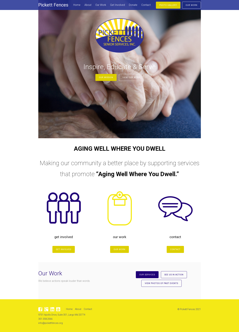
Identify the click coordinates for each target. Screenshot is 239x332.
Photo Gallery (168, 5)
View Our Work (131, 77)
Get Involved (117, 4)
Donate (133, 4)
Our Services (147, 275)
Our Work (100, 4)
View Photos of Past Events (161, 283)
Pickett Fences (53, 5)
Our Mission (106, 77)
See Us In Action (173, 275)
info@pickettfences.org (50, 323)
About (87, 4)
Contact (146, 4)
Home (76, 4)
